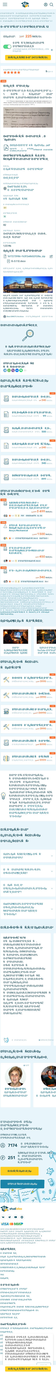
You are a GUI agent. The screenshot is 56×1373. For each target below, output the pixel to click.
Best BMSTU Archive (13, 316)
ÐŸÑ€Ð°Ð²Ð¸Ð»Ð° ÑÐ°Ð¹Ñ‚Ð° (13, 1289)
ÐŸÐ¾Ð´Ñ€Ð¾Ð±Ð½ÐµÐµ (22, 1184)
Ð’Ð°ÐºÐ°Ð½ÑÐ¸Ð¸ (9, 1317)
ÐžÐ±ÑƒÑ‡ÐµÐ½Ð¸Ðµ (19, 1171)
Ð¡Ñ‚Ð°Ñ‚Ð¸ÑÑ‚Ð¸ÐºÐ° (10, 1314)
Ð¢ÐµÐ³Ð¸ (4, 1278)
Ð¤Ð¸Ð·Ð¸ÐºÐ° (11, 178)
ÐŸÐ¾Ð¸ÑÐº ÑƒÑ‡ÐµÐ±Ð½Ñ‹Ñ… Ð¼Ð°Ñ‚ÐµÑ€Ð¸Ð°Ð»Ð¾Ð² (26, 1328)
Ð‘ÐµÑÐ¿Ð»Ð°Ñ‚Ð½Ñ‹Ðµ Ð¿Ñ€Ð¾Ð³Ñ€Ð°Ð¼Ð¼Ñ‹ (23, 1257)
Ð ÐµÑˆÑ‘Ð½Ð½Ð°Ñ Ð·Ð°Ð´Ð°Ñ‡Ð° (23, 169)
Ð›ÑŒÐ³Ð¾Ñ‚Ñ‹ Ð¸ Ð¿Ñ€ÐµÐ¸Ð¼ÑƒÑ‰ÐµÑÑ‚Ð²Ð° (22, 1267)
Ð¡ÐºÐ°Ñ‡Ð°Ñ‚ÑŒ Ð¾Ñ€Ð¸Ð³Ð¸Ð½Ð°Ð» (22, 150)
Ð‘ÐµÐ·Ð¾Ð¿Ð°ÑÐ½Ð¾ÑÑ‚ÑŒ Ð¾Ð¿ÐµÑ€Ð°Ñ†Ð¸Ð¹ (24, 1307)
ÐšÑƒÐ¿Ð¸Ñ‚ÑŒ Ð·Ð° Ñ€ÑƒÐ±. (28, 57)
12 (5, 216)
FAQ (2, 1275)
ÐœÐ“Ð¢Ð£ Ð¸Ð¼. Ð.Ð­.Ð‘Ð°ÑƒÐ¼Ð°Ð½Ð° (18, 188)
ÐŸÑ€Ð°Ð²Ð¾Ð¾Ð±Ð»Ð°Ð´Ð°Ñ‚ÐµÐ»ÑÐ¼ (19, 1310)
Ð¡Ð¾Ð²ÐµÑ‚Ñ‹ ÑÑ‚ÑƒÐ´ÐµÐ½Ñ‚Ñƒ (15, 1260)
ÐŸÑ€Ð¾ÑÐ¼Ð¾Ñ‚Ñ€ (43, 150)
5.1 (5, 208)
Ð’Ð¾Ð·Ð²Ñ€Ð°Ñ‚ (8, 1303)
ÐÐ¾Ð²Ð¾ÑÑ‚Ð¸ (8, 1253)
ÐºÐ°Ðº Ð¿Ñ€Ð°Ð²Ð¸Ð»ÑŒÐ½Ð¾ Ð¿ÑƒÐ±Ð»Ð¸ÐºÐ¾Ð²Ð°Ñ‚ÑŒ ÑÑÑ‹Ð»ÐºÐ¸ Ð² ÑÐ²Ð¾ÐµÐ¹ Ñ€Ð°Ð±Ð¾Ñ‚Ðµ (26, 612)
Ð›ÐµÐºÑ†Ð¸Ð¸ (6, 1332)
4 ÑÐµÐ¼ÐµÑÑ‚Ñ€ (15, 198)
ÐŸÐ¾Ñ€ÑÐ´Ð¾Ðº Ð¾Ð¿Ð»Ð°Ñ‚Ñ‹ (16, 1300)
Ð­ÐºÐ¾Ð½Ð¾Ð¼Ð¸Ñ (10, 1264)
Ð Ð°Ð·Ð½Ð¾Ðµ (7, 1271)
